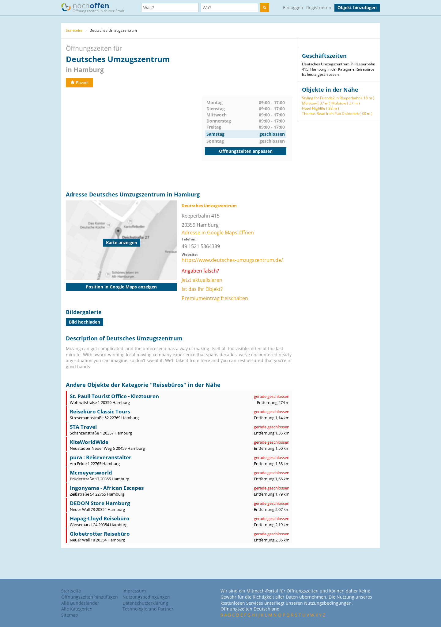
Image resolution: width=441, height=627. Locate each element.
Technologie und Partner (148, 609)
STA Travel (83, 426)
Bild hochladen (84, 322)
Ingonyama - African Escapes (107, 487)
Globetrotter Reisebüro (100, 533)
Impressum (134, 591)
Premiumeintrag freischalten (215, 298)
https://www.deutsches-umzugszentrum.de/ (232, 260)
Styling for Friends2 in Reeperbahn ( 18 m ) (338, 98)
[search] (264, 7)
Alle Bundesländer (80, 603)
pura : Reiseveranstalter (100, 457)
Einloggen (293, 7)
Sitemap (69, 615)
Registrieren (318, 7)
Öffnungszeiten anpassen (246, 151)
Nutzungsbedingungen (146, 597)
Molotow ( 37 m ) (316, 103)
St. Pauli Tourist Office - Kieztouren (114, 396)
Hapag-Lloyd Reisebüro (100, 518)
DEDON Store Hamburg (100, 503)
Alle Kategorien (76, 609)
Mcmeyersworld (91, 472)
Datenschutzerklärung (145, 603)
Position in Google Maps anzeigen (121, 287)
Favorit (79, 82)
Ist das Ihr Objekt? (202, 289)
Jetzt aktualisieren (202, 280)
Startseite (74, 30)
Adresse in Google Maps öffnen (218, 232)
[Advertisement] (134, 139)
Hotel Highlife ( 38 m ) (320, 108)
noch (95, 7)
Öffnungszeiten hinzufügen (89, 597)
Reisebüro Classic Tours (100, 411)
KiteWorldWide (89, 442)
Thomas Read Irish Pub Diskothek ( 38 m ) (337, 113)
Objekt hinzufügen (357, 7)
